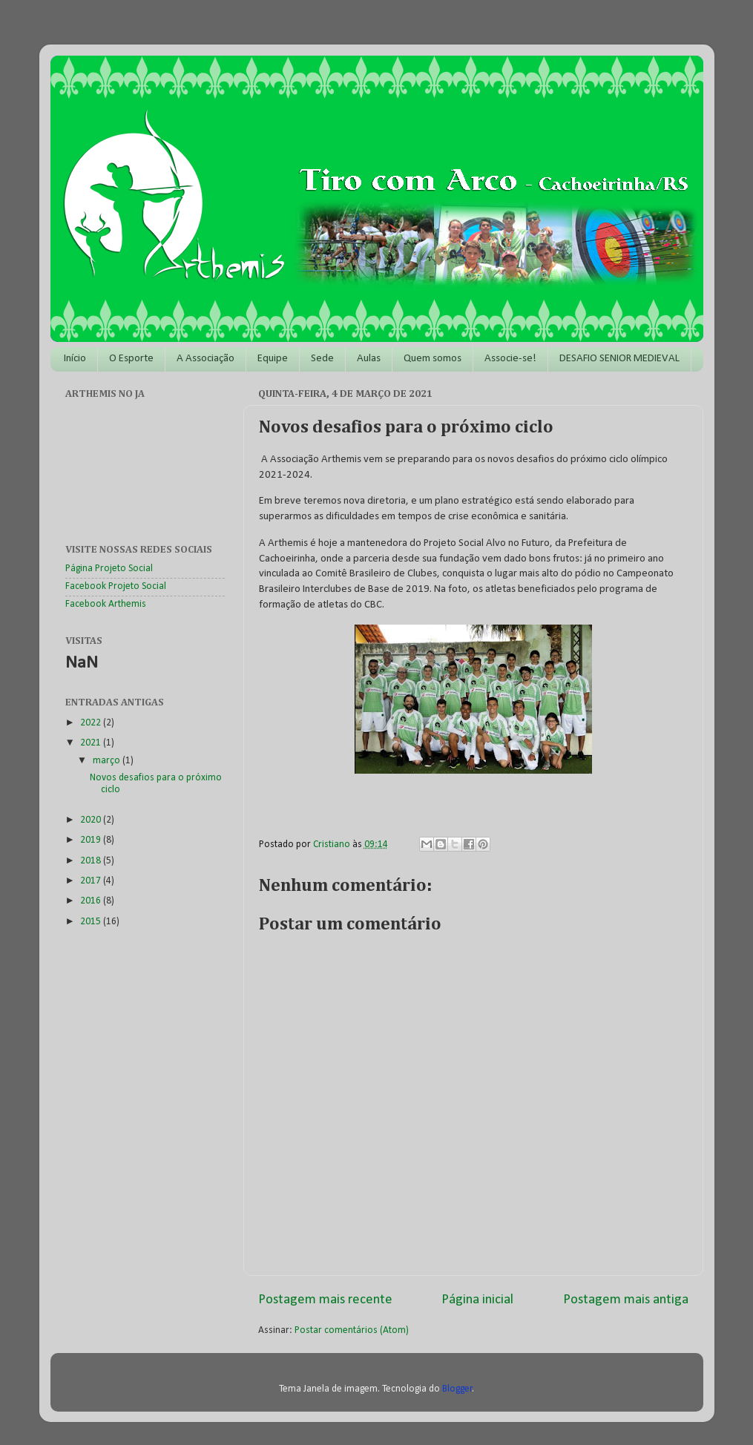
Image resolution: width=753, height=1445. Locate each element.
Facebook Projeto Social (115, 586)
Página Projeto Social (109, 568)
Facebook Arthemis (105, 604)
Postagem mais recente (325, 1300)
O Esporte (131, 358)
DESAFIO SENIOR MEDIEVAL (619, 358)
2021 (91, 743)
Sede (322, 358)
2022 (91, 723)
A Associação (205, 358)
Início (75, 358)
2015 (91, 921)
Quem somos (432, 358)
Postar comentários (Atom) (352, 1330)
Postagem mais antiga (625, 1300)
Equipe (272, 358)
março (107, 761)
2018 (91, 861)
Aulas (369, 358)
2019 (91, 840)
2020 (91, 820)
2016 (91, 901)
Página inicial (477, 1300)
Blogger (457, 1389)
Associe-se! (510, 358)
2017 (91, 881)
